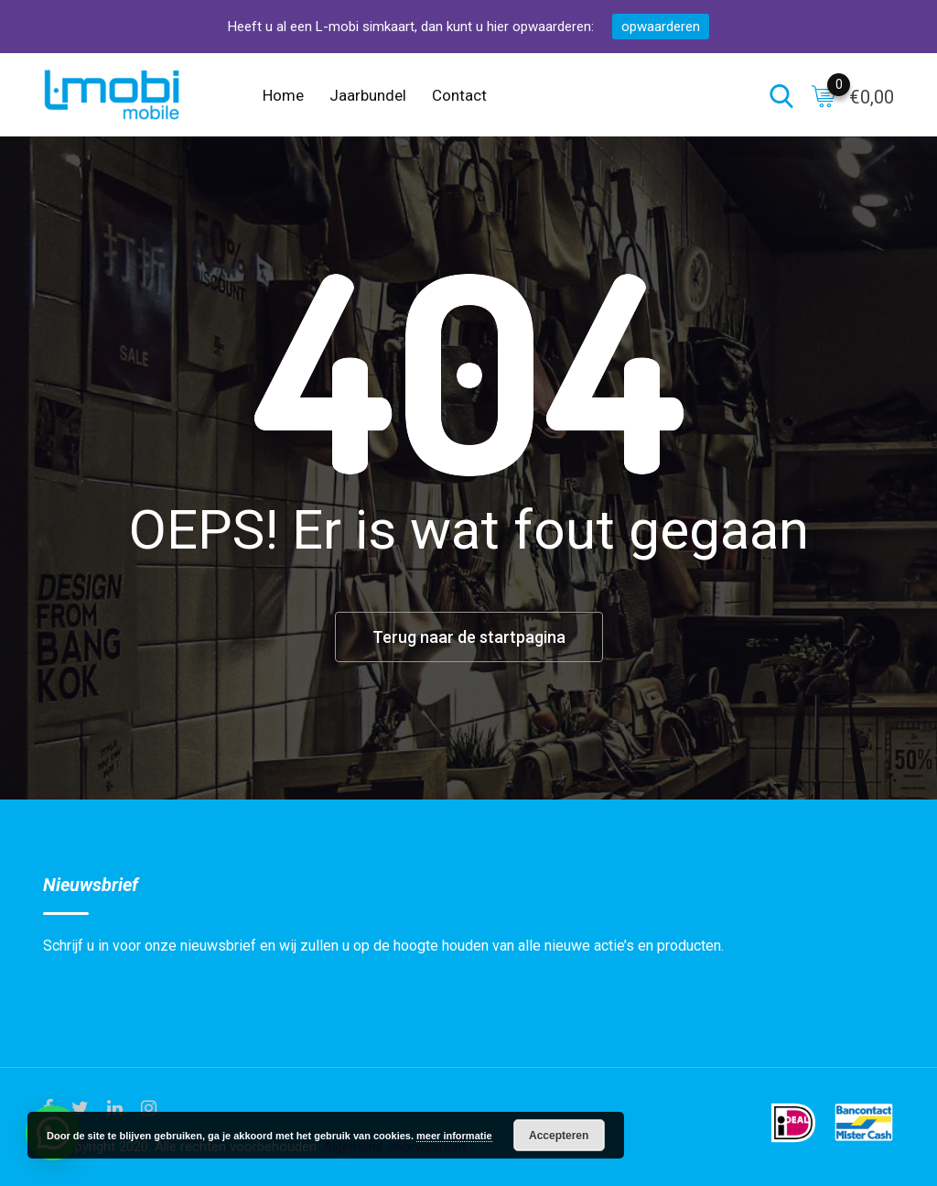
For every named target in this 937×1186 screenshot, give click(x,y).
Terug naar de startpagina (468, 637)
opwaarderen (660, 26)
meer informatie (454, 1135)
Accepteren (558, 1135)
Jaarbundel (367, 95)
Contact (459, 95)
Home (283, 95)
